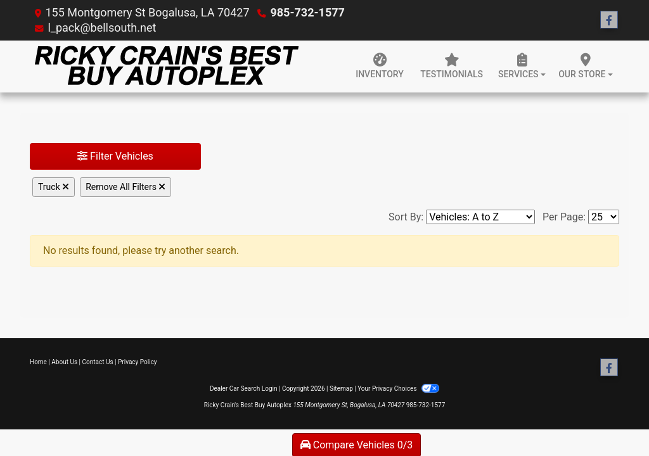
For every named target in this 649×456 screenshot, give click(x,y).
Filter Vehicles (115, 156)
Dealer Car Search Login (244, 388)
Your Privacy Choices (398, 388)
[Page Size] (603, 217)
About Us (64, 361)
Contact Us (97, 361)
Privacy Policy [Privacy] (137, 361)
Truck (53, 187)
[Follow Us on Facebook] (609, 20)
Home (38, 361)
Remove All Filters (125, 187)
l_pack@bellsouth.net (102, 27)
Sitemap (341, 388)
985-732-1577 (307, 12)
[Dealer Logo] (164, 66)
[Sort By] (480, 217)
